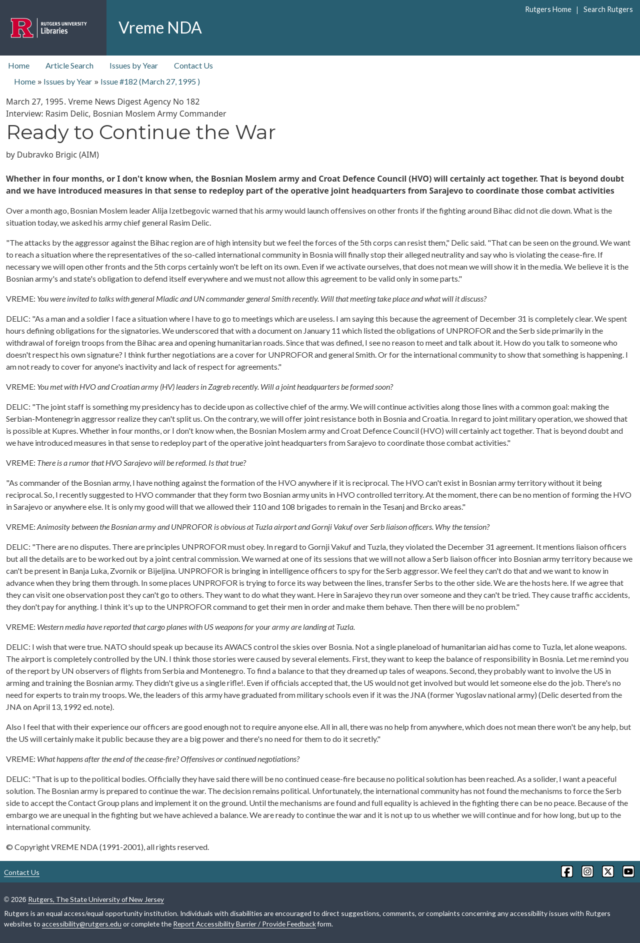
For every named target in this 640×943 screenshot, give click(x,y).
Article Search (70, 65)
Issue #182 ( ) (150, 81)
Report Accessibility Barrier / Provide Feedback (244, 923)
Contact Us (193, 65)
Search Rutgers (608, 9)
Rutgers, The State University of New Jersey (96, 899)
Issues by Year (134, 65)
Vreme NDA (160, 27)
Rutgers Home (548, 9)
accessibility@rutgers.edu (82, 923)
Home (19, 65)
